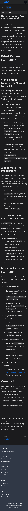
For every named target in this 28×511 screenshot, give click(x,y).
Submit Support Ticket (7, 459)
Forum (3, 470)
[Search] (25, 2)
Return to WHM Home (7, 451)
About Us (4, 497)
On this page (6, 12)
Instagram (4, 483)
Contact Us (5, 494)
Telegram (4, 472)
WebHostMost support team (16, 372)
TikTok (3, 486)
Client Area (4, 456)
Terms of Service (5, 461)
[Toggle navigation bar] (2, 2)
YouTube (4, 474)
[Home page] (2, 7)
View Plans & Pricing (7, 454)
